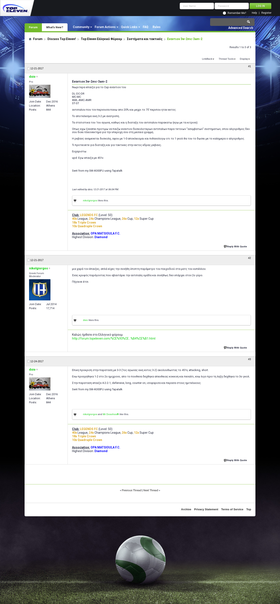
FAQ (145, 27)
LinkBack (207, 59)
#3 (249, 359)
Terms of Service (232, 509)
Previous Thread (131, 490)
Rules (157, 27)
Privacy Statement (206, 509)
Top (248, 509)
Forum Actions (105, 27)
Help (254, 13)
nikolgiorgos (90, 200)
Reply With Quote (236, 246)
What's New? (54, 27)
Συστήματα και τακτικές (144, 39)
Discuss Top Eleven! (61, 39)
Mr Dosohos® (111, 414)
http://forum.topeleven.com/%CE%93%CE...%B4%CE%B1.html (113, 338)
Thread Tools (226, 59)
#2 (249, 258)
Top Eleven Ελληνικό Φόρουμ (101, 39)
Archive (186, 509)
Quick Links (129, 27)
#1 (249, 66)
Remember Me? (237, 13)
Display (244, 59)
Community (81, 27)
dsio (85, 320)
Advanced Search (240, 28)
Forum (33, 27)
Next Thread (150, 490)
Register (266, 13)
